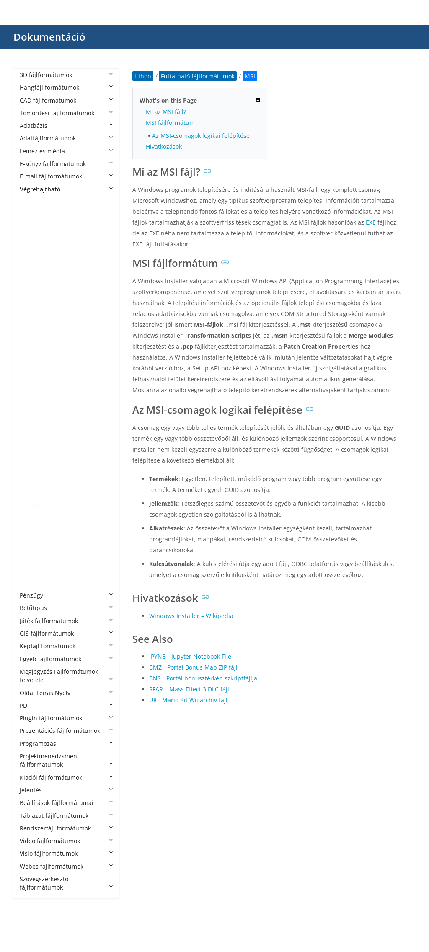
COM (35, 367)
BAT (33, 278)
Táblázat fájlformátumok (66, 816)
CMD (34, 354)
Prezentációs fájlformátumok (66, 731)
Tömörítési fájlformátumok (66, 113)
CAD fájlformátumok (66, 100)
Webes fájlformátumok (66, 866)
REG (33, 494)
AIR (32, 252)
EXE (33, 392)
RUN (34, 506)
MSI (33, 443)
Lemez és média (66, 151)
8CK (33, 214)
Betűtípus (66, 608)
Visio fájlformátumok (66, 853)
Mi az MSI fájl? (166, 112)
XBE (33, 570)
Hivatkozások (164, 146)
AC (32, 227)
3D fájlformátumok (66, 75)
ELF (32, 379)
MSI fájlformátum (170, 123)
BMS (34, 303)
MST (34, 456)
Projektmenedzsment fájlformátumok (66, 760)
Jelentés (66, 790)
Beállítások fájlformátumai (66, 803)
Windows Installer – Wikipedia (191, 616)
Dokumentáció (49, 37)
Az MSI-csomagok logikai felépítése (201, 136)
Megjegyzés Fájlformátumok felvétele (66, 675)
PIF (32, 468)
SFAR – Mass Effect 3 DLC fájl (189, 689)
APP (33, 265)
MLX (34, 430)
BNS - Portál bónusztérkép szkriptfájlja (203, 678)
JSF (32, 418)
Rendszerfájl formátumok (66, 828)
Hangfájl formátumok (66, 87)
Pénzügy (66, 595)
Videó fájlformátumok (66, 841)
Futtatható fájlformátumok (65, 202)
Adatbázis (66, 125)
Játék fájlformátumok (66, 621)
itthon (142, 76)
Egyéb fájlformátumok (66, 659)
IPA (32, 405)
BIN (33, 291)
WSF (34, 532)
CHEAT (37, 341)
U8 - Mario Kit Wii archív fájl (188, 700)
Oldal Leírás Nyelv (66, 693)
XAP (33, 557)
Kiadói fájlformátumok (66, 777)
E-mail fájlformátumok (66, 176)
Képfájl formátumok (66, 646)
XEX (33, 583)
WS (32, 519)
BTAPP (37, 316)
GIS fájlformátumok (66, 633)
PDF (66, 705)
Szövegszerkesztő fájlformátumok (66, 883)
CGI (33, 329)
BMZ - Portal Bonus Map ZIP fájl (193, 667)
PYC (33, 481)
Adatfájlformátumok (66, 138)
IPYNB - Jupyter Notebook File (190, 656)
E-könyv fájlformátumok (66, 164)
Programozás (66, 744)
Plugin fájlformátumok (66, 718)
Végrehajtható (66, 189)
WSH (34, 544)
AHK (34, 240)
